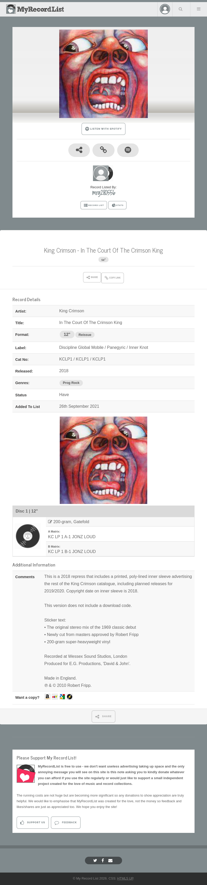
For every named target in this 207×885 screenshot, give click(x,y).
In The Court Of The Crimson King (122, 250)
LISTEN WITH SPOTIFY (103, 129)
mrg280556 (103, 193)
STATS (117, 205)
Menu (198, 9)
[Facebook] (103, 860)
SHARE (103, 716)
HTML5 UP (125, 878)
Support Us (32, 822)
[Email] (111, 860)
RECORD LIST (94, 205)
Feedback (66, 822)
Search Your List (180, 9)
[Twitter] (95, 860)
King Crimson (60, 250)
